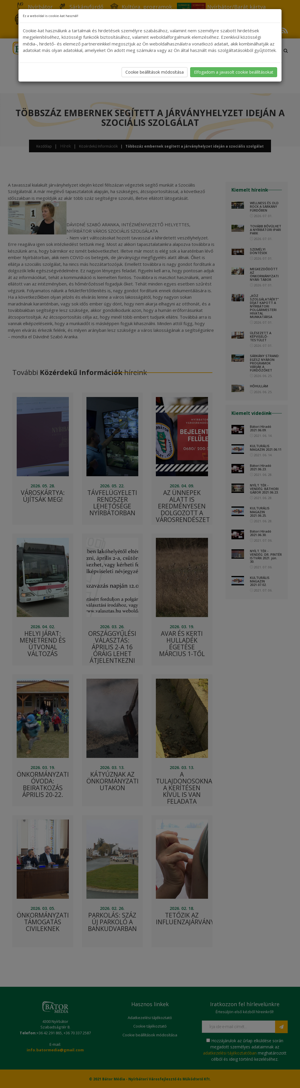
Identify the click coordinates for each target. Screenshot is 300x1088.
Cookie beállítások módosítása (154, 72)
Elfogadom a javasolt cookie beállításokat (233, 72)
